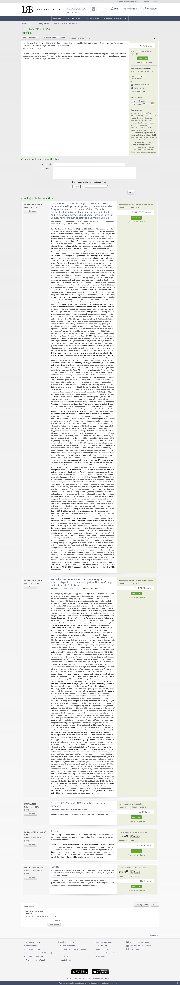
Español (108, 981)
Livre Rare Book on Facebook (138, 948)
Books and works (73, 18)
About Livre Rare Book (103, 944)
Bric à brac (64, 958)
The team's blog (99, 948)
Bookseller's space (149, 1)
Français (77, 981)
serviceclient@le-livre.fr (143, 84)
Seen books (29, 908)
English (69, 981)
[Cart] (114, 9)
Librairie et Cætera (126, 806)
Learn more (114, 983)
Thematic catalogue (32, 944)
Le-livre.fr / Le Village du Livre (142, 51)
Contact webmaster (101, 951)
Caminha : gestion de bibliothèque (73, 951)
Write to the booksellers (127, 1)
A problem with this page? (103, 955)
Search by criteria (73, 12)
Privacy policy (98, 958)
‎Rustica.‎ (55, 833)
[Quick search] (79, 9)
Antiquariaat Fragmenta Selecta (131, 207)
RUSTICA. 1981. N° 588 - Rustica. (66, 24)
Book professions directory (114, 18)
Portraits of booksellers (35, 951)
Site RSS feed (132, 951)
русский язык (98, 981)
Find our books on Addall (34, 962)
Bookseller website (66, 948)
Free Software (65, 962)
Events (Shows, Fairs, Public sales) (37, 955)
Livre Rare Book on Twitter (137, 944)
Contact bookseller (138, 91)
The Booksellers (92, 18)
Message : (41, 168)
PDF (156, 39)
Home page (57, 18)
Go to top (154, 938)
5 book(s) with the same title (80, 38)
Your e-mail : (41, 164)
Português (87, 981)
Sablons (134, 54)
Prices (62, 955)
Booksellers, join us (66, 944)
